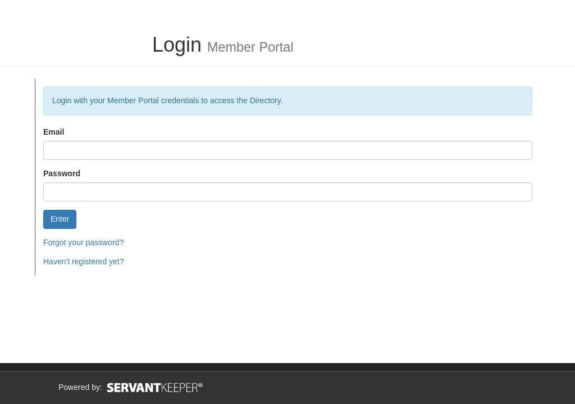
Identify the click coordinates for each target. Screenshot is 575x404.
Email (53, 131)
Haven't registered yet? (83, 261)
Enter (60, 218)
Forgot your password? (83, 242)
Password (61, 173)
